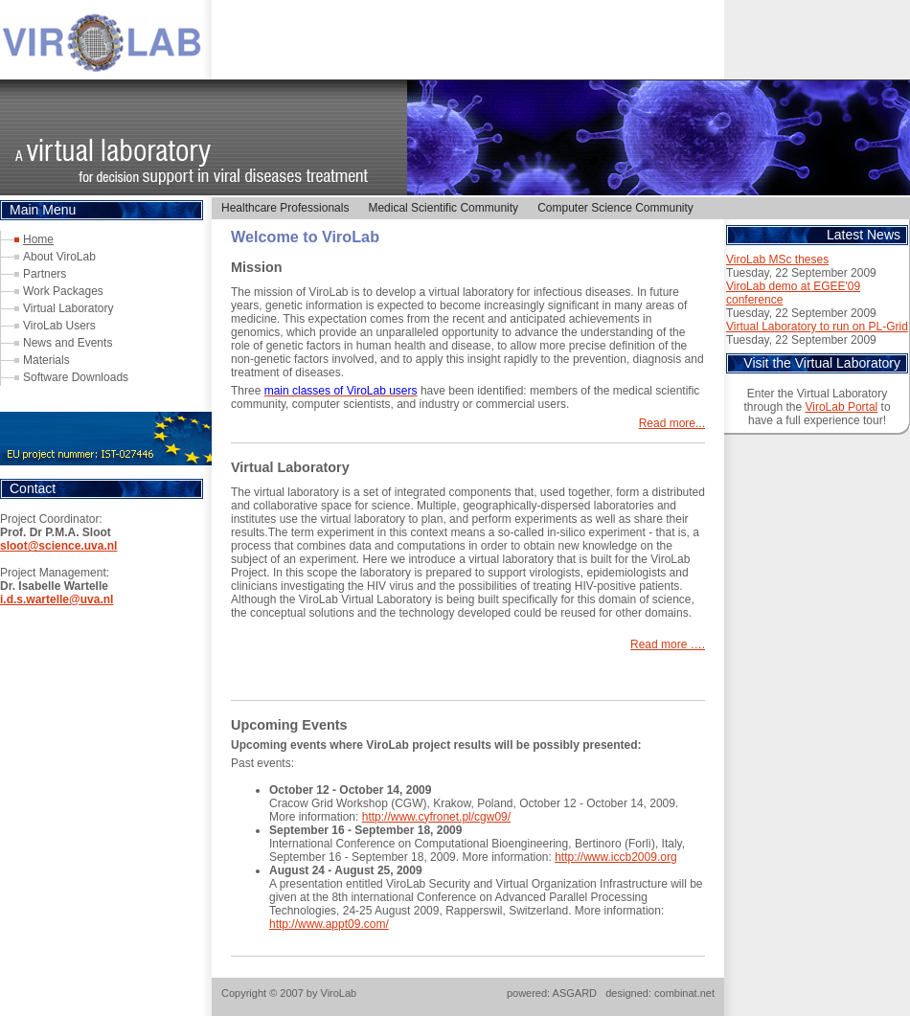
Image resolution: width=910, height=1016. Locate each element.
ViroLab (339, 993)
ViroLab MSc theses (777, 259)
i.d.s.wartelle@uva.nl (56, 599)
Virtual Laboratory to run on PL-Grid (817, 326)
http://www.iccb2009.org (615, 857)
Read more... (672, 423)
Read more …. (667, 644)
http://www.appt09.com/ (329, 924)
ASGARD (575, 993)
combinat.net (684, 993)
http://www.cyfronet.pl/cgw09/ (436, 817)
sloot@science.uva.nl (58, 546)
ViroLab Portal (841, 407)
